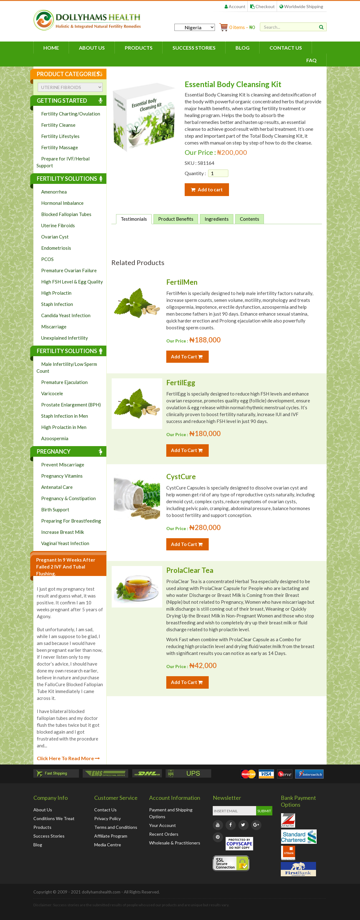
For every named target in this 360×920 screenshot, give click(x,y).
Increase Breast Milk (62, 532)
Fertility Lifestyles (60, 136)
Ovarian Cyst (55, 236)
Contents (249, 219)
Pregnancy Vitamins (62, 476)
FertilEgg (180, 382)
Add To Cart (186, 356)
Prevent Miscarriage (62, 464)
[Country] (194, 27)
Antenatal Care (57, 487)
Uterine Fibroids (58, 225)
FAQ (311, 60)
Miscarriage (53, 326)
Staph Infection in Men (64, 416)
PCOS (47, 259)
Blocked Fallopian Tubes (66, 214)
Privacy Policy (107, 818)
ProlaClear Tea (189, 570)
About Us (92, 48)
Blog (243, 48)
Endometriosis (56, 248)
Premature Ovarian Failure (69, 270)
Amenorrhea (54, 191)
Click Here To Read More (68, 758)
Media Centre (107, 844)
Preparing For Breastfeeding (71, 521)
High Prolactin (56, 293)
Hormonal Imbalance (62, 203)
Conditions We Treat (54, 818)
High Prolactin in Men (63, 427)
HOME (51, 48)
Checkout (262, 6)
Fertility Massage (59, 147)
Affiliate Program (110, 836)
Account (235, 6)
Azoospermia (54, 438)
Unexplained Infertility (64, 338)
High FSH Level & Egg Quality (72, 281)
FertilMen (181, 282)
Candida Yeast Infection (65, 315)
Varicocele (52, 393)
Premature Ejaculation (64, 382)
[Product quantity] (218, 173)
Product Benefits (175, 219)
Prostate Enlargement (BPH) (71, 404)
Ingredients (217, 219)
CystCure (181, 476)
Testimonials (134, 219)
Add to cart (207, 189)
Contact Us (286, 48)
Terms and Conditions (115, 827)
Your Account (162, 825)
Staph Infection (57, 304)
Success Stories (194, 48)
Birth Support (55, 509)
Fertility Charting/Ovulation (70, 113)
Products (139, 48)
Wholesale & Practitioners (174, 842)
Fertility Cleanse (58, 125)
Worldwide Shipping (301, 6)
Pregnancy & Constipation (68, 498)
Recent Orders (163, 834)
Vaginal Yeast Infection (65, 543)
